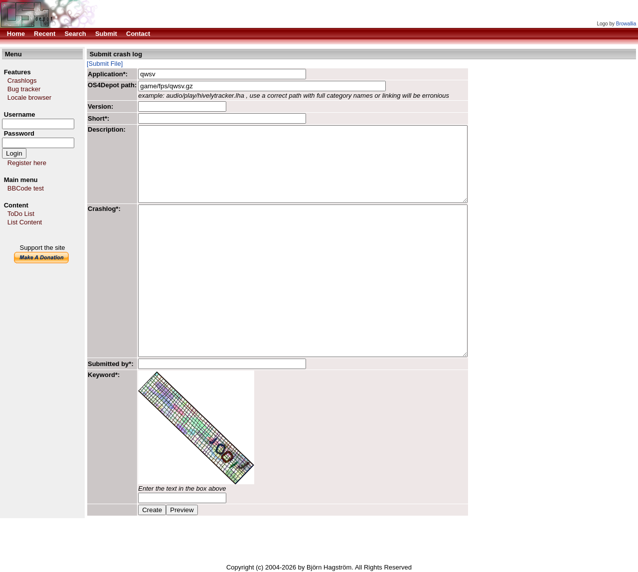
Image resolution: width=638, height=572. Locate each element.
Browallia (626, 23)
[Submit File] (105, 63)
